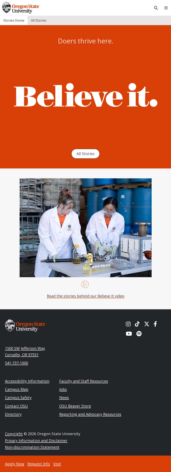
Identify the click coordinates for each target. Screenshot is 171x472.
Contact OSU (16, 405)
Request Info (38, 463)
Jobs (63, 389)
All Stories (38, 20)
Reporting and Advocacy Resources (90, 414)
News (64, 397)
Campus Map (16, 389)
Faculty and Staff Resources (83, 381)
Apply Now (14, 463)
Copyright (14, 433)
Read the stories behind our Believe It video (85, 295)
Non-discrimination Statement (32, 447)
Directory (13, 414)
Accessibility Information (27, 381)
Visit (57, 463)
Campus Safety (18, 397)
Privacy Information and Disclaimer (36, 440)
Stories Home (13, 20)
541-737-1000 (16, 362)
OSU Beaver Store (75, 405)
